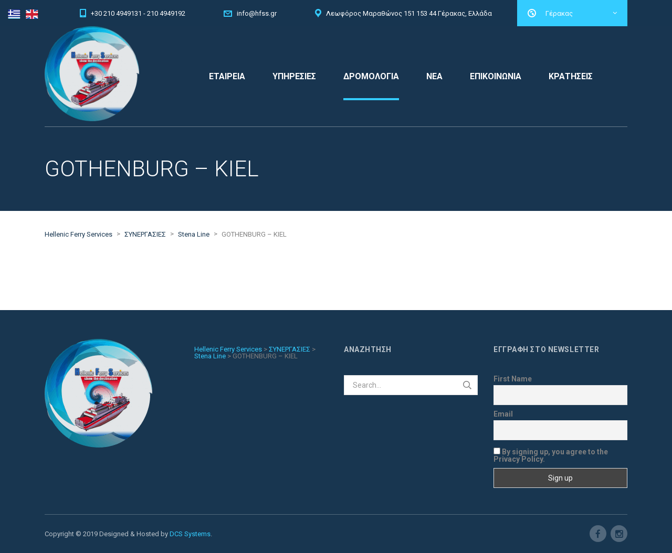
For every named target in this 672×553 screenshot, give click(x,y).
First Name (513, 378)
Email (503, 414)
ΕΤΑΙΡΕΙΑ (227, 76)
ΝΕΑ (434, 76)
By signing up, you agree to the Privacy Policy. (551, 455)
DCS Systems (190, 534)
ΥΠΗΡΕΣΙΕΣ (294, 76)
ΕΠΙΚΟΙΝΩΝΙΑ (495, 76)
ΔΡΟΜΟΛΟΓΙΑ (371, 76)
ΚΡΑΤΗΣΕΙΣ (571, 76)
